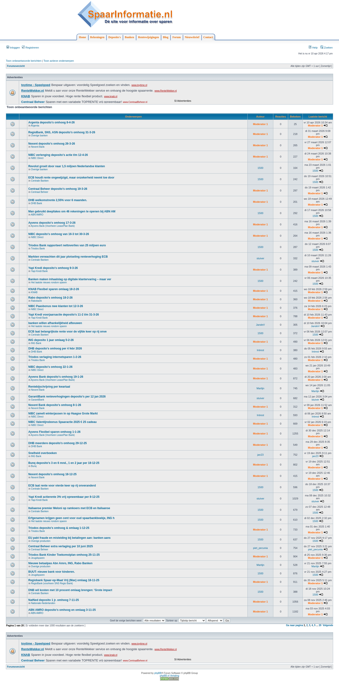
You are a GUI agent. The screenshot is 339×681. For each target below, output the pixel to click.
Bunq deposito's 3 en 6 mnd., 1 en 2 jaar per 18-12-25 (63, 463)
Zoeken (326, 47)
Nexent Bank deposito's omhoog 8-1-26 (54, 405)
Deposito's (114, 37)
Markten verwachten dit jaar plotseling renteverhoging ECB (68, 256)
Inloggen (13, 47)
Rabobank (36, 301)
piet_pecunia (260, 548)
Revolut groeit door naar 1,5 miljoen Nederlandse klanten (66, 166)
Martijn (260, 388)
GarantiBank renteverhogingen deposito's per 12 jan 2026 (66, 396)
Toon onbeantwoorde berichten (23, 60)
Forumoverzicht (16, 66)
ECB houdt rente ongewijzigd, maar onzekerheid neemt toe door (71, 177)
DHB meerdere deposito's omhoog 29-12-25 (57, 443)
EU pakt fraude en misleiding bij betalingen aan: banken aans (69, 537)
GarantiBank (37, 399)
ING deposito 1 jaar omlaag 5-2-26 (51, 340)
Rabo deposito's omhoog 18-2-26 (50, 297)
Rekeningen (97, 37)
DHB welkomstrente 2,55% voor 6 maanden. (57, 200)
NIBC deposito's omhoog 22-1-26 (50, 367)
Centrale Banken (40, 180)
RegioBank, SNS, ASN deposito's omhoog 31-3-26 (61, 132)
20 (320, 625)
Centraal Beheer (39, 192)
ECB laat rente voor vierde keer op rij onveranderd (62, 485)
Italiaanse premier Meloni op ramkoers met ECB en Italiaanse (69, 508)
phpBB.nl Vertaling (169, 675)
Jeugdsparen (38, 558)
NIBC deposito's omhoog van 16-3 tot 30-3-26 (58, 234)
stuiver (260, 258)
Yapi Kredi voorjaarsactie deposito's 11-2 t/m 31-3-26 (63, 314)
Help (313, 47)
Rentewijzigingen (148, 37)
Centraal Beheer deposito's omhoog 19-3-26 (57, 189)
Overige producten (40, 541)
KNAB (34, 292)
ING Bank (36, 343)
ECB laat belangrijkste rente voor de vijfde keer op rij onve (67, 331)
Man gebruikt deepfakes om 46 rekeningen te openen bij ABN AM (71, 211)
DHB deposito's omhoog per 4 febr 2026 (55, 348)
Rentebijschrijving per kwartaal (49, 386)
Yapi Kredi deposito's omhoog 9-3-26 (53, 268)
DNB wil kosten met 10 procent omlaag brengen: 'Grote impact (70, 590)
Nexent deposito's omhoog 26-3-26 (51, 143)
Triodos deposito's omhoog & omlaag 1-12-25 (58, 528)
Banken (129, 37)
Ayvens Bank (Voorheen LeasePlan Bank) (53, 226)
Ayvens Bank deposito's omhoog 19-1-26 (55, 376)
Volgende (328, 625)
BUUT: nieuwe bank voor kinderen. (51, 571)
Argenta (35, 125)
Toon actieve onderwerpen (59, 60)
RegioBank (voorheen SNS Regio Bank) (52, 583)
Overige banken (39, 135)
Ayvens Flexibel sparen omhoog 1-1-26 (54, 432)
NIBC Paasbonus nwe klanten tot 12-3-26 (55, 306)
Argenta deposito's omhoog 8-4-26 (51, 122)
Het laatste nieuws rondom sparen (49, 282)
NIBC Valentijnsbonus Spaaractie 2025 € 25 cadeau (62, 422)
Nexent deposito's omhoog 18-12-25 (52, 474)
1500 (260, 167)
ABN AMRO (37, 214)
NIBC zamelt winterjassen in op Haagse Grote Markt (63, 413)
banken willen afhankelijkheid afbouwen (55, 323)
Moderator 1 (260, 124)
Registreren (30, 47)
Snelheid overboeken (42, 453)
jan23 (260, 454)
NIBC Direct (37, 158)
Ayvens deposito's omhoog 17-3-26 (51, 222)
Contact (208, 37)
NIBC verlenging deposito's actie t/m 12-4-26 (58, 155)
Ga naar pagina (294, 625)
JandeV (260, 324)
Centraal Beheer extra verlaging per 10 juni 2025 (60, 546)
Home (82, 37)
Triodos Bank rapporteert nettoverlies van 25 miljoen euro (67, 245)
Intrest (260, 350)
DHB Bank (36, 203)
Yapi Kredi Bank (39, 271)
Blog (165, 37)
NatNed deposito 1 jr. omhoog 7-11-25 (53, 600)
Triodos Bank (38, 248)
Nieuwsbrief (192, 37)
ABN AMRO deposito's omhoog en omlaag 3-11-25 (62, 610)
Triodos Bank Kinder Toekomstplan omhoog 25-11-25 (64, 554)
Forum (176, 37)
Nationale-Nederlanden (43, 603)
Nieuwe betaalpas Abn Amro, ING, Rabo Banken (60, 563)
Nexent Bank (37, 147)
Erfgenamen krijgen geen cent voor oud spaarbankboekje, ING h (71, 518)
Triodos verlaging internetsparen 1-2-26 (54, 357)
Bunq (33, 466)
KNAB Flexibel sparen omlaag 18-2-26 (53, 289)
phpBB (157, 673)
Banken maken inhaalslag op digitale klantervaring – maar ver (69, 279)
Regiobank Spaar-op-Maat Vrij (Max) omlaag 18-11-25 (63, 580)
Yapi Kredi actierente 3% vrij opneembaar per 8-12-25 (63, 497)
